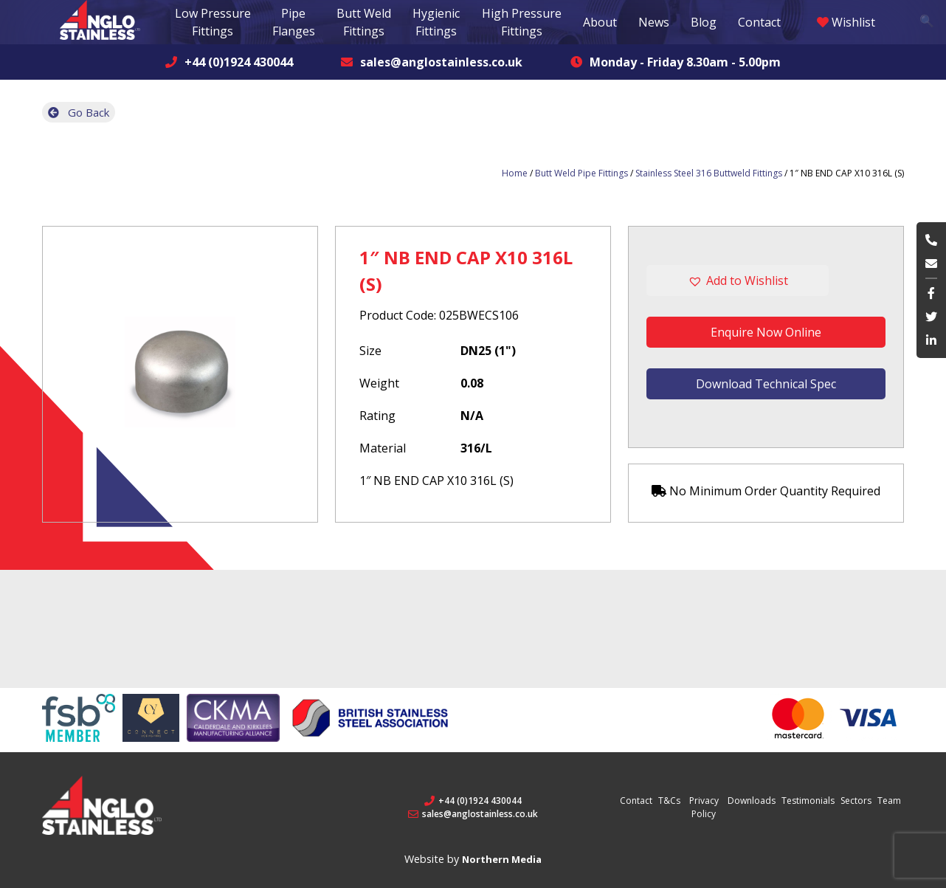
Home (515, 173)
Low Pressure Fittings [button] (213, 22)
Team (889, 800)
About (600, 22)
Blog (704, 22)
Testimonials (808, 800)
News (653, 22)
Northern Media (502, 859)
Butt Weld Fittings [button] (363, 22)
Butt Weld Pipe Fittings (581, 173)
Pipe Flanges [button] (293, 22)
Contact (759, 22)
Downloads (752, 800)
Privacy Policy (704, 807)
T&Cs (669, 800)
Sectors (855, 800)
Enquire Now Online (766, 332)
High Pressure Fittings (522, 22)
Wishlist (846, 22)
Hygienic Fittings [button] (436, 22)
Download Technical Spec (766, 384)
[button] (765, 280)
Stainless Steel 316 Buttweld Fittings (708, 173)
